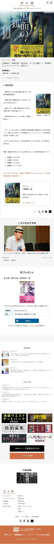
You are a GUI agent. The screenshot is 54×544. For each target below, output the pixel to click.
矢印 (50, 376)
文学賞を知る (21, 503)
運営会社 (6, 501)
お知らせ (6, 503)
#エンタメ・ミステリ (13, 78)
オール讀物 (24, 517)
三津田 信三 (6, 70)
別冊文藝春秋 (36, 517)
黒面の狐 (25, 186)
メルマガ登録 (27, 456)
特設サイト (21, 511)
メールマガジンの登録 (32, 325)
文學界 (16, 517)
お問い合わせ (7, 506)
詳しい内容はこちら (29, 203)
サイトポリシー (8, 496)
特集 (19, 509)
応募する (23, 321)
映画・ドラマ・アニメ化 (24, 506)
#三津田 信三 (6, 260)
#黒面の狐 (13, 260)
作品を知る (21, 501)
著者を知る (21, 498)
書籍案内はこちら (27, 448)
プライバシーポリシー (10, 498)
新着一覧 (20, 496)
